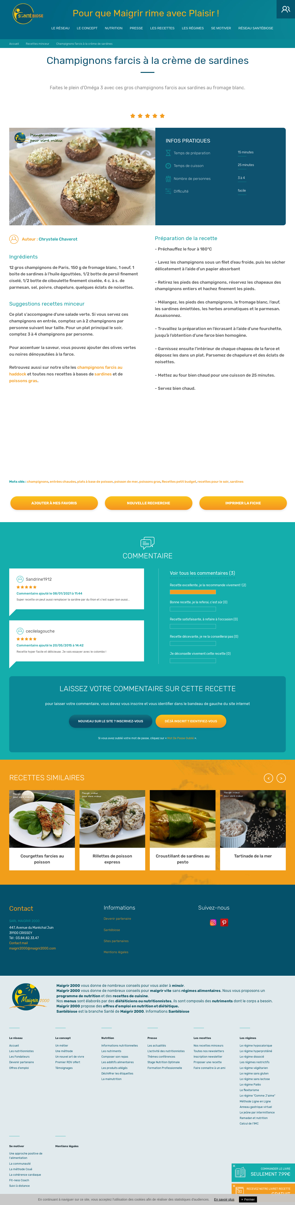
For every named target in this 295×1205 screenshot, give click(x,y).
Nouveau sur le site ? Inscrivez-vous (110, 721)
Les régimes (193, 28)
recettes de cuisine (130, 996)
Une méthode (64, 1051)
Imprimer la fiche (243, 503)
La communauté (20, 1163)
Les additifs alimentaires (117, 1062)
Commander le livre (270, 1172)
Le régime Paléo (250, 1084)
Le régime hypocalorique (256, 1045)
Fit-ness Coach (19, 1180)
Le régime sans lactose (255, 1079)
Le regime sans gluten (254, 1073)
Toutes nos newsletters (209, 1051)
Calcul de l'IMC (249, 1123)
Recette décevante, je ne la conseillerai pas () (204, 640)
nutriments (222, 1001)
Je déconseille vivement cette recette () (200, 657)
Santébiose (112, 930)
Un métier (61, 1045)
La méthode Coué (20, 1169)
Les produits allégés (114, 1068)
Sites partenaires (116, 941)
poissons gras (23, 380)
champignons (37, 482)
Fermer (248, 1199)
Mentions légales (116, 952)
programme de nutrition (78, 996)
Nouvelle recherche (148, 503)
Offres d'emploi (19, 1068)
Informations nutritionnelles (119, 1045)
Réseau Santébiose (255, 28)
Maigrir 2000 (28, 13)
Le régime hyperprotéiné (256, 1051)
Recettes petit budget (179, 482)
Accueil (14, 1045)
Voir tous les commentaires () (202, 573)
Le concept (87, 28)
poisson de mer (126, 482)
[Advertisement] (147, 428)
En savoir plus (224, 1199)
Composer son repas (114, 1056)
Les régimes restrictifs (254, 1062)
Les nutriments (111, 1051)
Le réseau (60, 28)
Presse (136, 28)
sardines (103, 374)
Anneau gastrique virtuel (256, 1107)
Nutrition (113, 28)
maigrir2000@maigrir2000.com (32, 948)
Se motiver (221, 28)
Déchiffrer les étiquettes (117, 1073)
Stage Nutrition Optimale (164, 1062)
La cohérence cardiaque (25, 1174)
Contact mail (18, 943)
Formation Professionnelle (165, 1068)
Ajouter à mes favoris (54, 503)
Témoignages (64, 1068)
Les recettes (162, 28)
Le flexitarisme (249, 1090)
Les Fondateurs (19, 1056)
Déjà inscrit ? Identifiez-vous (191, 721)
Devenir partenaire (117, 919)
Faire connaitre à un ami (209, 1068)
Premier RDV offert (67, 1062)
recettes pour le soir (213, 482)
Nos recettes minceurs (208, 1045)
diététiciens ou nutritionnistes (143, 1001)
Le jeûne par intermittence (257, 1112)
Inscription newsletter (208, 1056)
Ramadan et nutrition (254, 1118)
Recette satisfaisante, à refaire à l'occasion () (204, 622)
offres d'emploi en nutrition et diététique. (141, 1006)
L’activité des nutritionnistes (166, 1051)
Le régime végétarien (254, 1068)
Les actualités (157, 1045)
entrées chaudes (63, 482)
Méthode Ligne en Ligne (255, 1101)
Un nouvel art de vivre (69, 1056)
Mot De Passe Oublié (180, 738)
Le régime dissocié (252, 1056)
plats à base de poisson (95, 482)
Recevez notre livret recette (267, 1192)
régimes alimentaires (201, 990)
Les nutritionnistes (21, 1051)
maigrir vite (160, 990)
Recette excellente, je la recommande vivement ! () (208, 588)
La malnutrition (111, 1079)
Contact (21, 908)
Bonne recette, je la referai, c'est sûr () (198, 605)
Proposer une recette (208, 1062)
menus (70, 1001)
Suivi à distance (19, 1185)
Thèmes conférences (161, 1056)
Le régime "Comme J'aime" (257, 1095)
